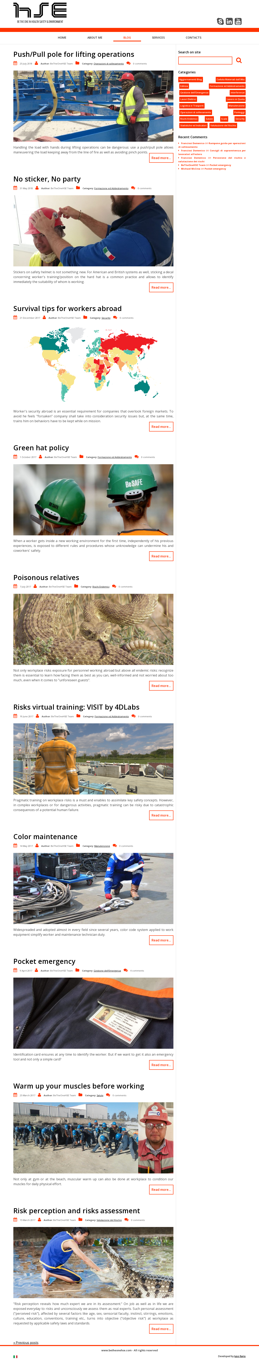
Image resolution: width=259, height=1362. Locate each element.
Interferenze (238, 92)
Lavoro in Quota (236, 99)
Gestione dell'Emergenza (107, 970)
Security (106, 317)
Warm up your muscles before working (78, 1086)
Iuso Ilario (240, 1356)
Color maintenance (45, 836)
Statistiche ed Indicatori (193, 125)
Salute (100, 1095)
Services (158, 37)
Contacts (193, 37)
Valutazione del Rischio (109, 1220)
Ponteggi (239, 112)
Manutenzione (102, 845)
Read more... (161, 158)
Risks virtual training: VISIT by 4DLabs (76, 707)
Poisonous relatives (46, 577)
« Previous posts (25, 1342)
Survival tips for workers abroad (67, 308)
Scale (224, 118)
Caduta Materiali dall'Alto (231, 79)
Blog (127, 37)
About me (94, 37)
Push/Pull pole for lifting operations (73, 54)
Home (62, 37)
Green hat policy (41, 447)
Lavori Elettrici (188, 99)
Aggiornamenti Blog (190, 79)
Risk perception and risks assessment (76, 1210)
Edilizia (184, 86)
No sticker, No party (47, 179)
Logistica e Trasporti (192, 105)
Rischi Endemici (100, 586)
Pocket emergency (44, 961)
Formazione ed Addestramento (111, 188)
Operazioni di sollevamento (109, 63)
